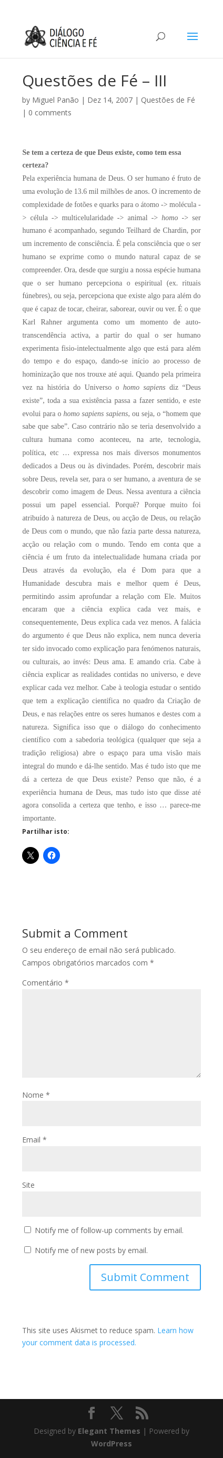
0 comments (50, 112)
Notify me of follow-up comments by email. (109, 1230)
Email (34, 1140)
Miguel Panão (55, 100)
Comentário (45, 983)
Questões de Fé (168, 100)
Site (28, 1185)
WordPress (111, 1444)
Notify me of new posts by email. (91, 1250)
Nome (36, 1095)
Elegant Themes (109, 1431)
